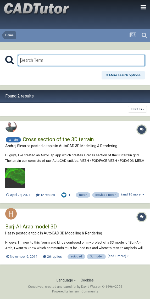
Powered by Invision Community (75, 291)
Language (66, 280)
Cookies (87, 280)
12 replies (45, 195)
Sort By (137, 109)
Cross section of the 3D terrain (58, 139)
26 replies (52, 256)
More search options (123, 75)
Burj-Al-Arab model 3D (31, 226)
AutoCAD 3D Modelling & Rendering (88, 146)
